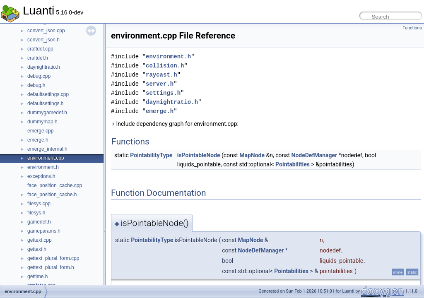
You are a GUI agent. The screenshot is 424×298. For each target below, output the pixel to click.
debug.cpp (39, 76)
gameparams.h (43, 231)
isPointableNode (198, 155)
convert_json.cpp (46, 31)
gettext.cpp (39, 240)
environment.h (43, 167)
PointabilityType (151, 155)
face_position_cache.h (52, 194)
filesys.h (36, 213)
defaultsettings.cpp (48, 94)
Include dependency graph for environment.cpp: (174, 123)
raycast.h (161, 75)
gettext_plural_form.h (50, 267)
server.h (159, 84)
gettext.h (36, 249)
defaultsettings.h (45, 103)
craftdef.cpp (40, 49)
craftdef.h (37, 58)
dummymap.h (42, 122)
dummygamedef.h (47, 112)
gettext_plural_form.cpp (53, 258)
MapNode (252, 155)
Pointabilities (292, 164)
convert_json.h (43, 40)
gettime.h (37, 276)
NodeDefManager (314, 155)
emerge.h (37, 140)
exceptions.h (41, 176)
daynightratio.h (43, 67)
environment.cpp (45, 158)
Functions (412, 28)
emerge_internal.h (47, 149)
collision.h (165, 66)
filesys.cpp (39, 204)
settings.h (163, 93)
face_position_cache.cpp (54, 185)
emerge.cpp (40, 131)
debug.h (36, 85)
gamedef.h (39, 222)
